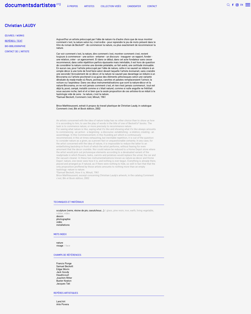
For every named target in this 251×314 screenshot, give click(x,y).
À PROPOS (72, 6)
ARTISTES (89, 6)
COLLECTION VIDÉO (111, 6)
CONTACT (152, 6)
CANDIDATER (134, 6)
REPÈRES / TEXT (13, 40)
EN (241, 4)
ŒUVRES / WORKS (14, 35)
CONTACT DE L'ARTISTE (17, 51)
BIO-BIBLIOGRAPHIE (15, 46)
